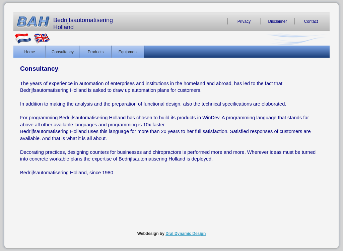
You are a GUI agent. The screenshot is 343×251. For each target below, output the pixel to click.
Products (96, 51)
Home (29, 51)
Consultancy (63, 51)
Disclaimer (277, 21)
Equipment (128, 51)
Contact (311, 21)
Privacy (244, 21)
